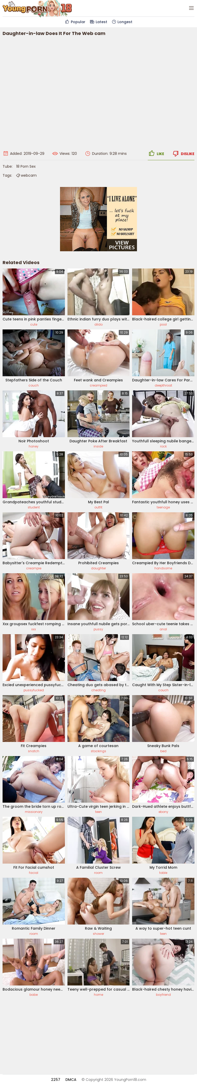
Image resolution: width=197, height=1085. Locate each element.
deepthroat (163, 385)
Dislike (183, 153)
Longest (121, 21)
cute (33, 324)
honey (33, 446)
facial (33, 873)
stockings (98, 751)
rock (163, 446)
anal (163, 629)
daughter (98, 568)
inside (98, 446)
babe (33, 994)
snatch (33, 751)
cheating (98, 690)
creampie (33, 568)
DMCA (70, 1079)
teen (98, 812)
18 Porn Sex (26, 166)
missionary (34, 812)
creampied (98, 385)
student (34, 507)
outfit (98, 507)
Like (156, 153)
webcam (26, 175)
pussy (98, 629)
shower (98, 933)
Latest (98, 21)
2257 (55, 1079)
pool (163, 324)
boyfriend (163, 994)
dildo (98, 324)
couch (33, 385)
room (98, 873)
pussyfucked (34, 690)
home (98, 994)
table (163, 873)
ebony (163, 812)
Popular (75, 21)
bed (163, 751)
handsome (163, 568)
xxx (33, 629)
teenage (163, 507)
